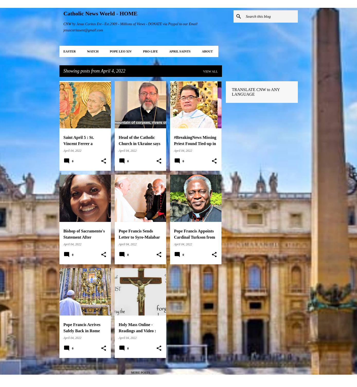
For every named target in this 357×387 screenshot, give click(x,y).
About (207, 51)
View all (210, 71)
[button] (104, 161)
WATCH (93, 51)
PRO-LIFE (150, 51)
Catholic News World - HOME (101, 13)
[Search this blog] (271, 16)
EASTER (70, 51)
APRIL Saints (180, 51)
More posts (140, 372)
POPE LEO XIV (121, 51)
